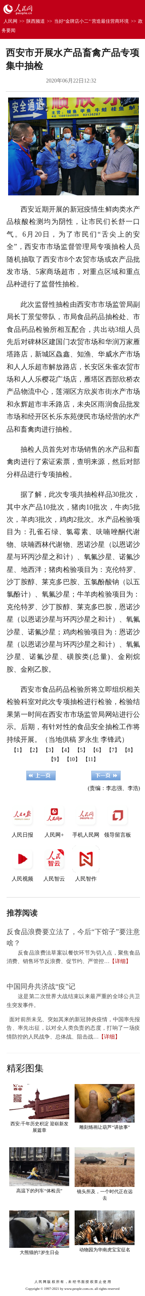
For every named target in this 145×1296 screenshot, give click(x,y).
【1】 (18, 750)
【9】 (55, 759)
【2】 (34, 750)
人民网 (10, 21)
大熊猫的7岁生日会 (39, 1252)
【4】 (65, 750)
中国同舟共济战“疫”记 (41, 986)
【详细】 (120, 961)
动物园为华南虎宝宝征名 (104, 1249)
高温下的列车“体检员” (39, 1190)
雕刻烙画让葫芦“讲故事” (104, 1127)
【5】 (81, 750)
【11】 (91, 759)
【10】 (72, 759)
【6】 (97, 750)
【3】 (49, 750)
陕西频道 (35, 21)
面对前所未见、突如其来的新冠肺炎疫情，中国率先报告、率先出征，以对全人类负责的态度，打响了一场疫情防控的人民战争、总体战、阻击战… (73, 1028)
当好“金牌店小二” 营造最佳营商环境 (91, 21)
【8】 (129, 750)
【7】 (113, 750)
